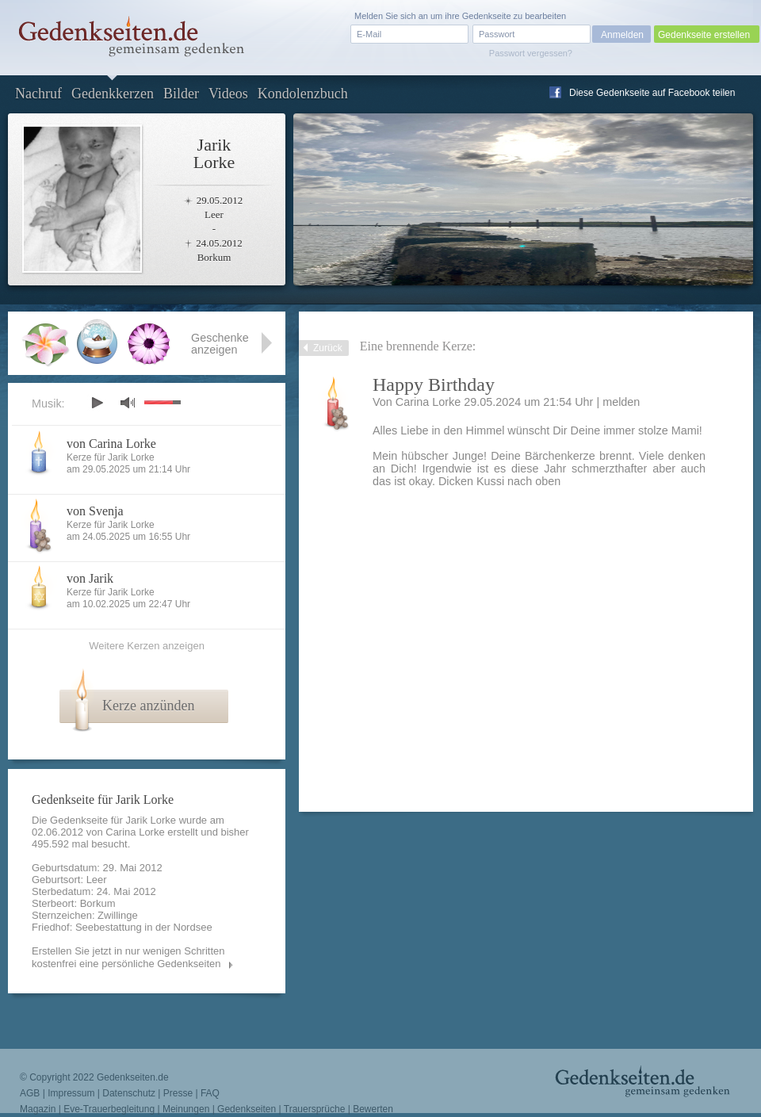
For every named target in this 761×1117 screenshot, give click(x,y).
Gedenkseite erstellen (704, 34)
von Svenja (95, 511)
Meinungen (186, 1109)
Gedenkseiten (246, 1109)
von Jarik (90, 578)
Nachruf (38, 93)
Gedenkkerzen (112, 93)
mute (127, 402)
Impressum (71, 1093)
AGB (30, 1093)
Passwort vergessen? (530, 53)
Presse (178, 1093)
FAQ (210, 1093)
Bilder (181, 93)
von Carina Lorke (111, 443)
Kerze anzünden (148, 705)
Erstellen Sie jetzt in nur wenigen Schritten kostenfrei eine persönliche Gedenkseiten (128, 957)
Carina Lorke (134, 832)
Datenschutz (128, 1093)
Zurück (327, 348)
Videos (228, 93)
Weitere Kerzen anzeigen (147, 646)
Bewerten (373, 1109)
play (97, 403)
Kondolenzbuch (303, 93)
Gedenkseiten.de (133, 1077)
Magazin (37, 1109)
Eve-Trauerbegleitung (109, 1109)
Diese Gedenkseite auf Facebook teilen (652, 92)
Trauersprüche (315, 1109)
